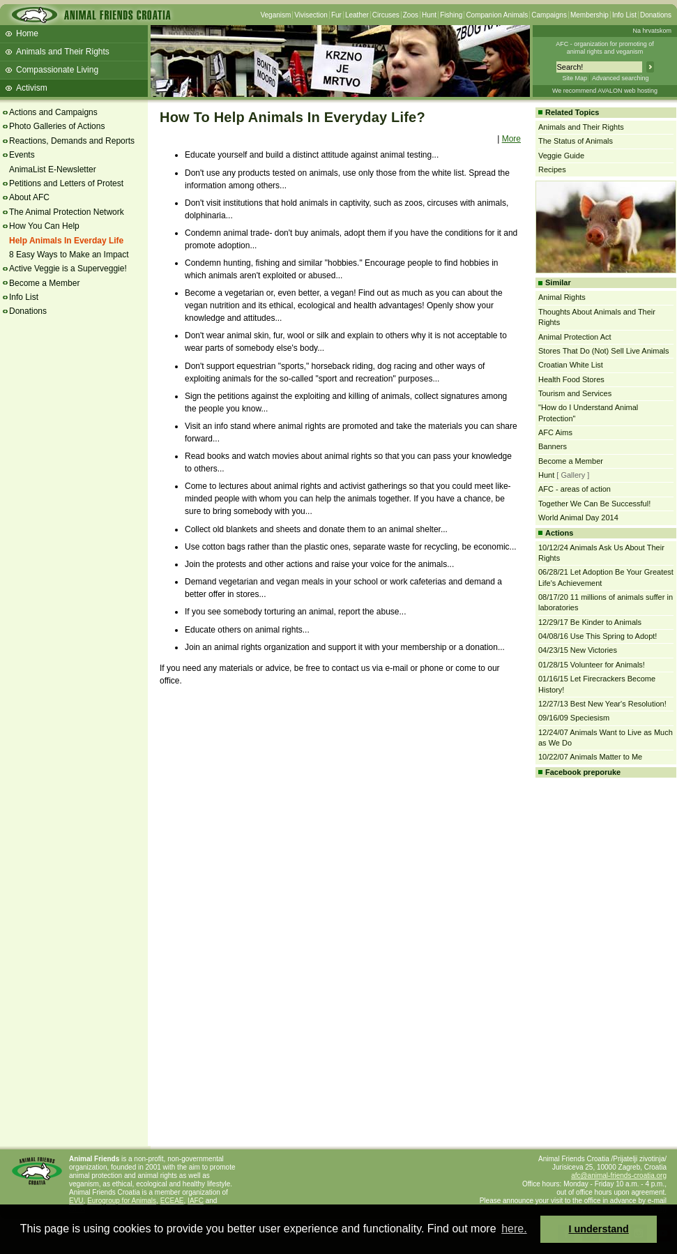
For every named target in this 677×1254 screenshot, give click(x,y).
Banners (552, 446)
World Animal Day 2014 (578, 517)
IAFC (196, 1200)
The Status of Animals (575, 141)
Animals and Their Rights (62, 51)
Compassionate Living (57, 70)
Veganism (275, 15)
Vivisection (311, 15)
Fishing (451, 15)
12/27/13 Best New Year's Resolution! (602, 704)
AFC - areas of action (574, 489)
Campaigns (549, 15)
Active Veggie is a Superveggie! (68, 268)
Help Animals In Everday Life (66, 240)
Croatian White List (570, 365)
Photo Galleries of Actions (57, 126)
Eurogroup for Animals (121, 1200)
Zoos (410, 15)
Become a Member (44, 283)
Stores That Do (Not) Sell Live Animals (603, 351)
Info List (624, 15)
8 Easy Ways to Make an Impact (69, 254)
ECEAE (172, 1200)
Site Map (574, 78)
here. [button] (513, 1228)
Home (27, 33)
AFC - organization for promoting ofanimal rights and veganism (605, 47)
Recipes (552, 169)
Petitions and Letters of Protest (66, 183)
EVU (76, 1200)
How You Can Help (44, 226)
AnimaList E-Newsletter (52, 169)
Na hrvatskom (651, 30)
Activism (31, 88)
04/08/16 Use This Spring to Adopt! (597, 636)
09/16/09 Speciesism (573, 717)
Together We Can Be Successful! (594, 503)
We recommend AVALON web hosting (604, 90)
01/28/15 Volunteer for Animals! (591, 664)
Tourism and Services (574, 393)
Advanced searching (620, 78)
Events (22, 155)
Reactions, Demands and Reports (72, 141)
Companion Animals (497, 15)
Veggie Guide (561, 155)
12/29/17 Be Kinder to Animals (589, 622)
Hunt (429, 15)
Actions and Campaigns (53, 112)
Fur (336, 15)
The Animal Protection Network (66, 212)
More (511, 139)
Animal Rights (562, 297)
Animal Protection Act (574, 337)
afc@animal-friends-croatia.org (619, 1175)
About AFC (29, 197)
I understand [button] (599, 1228)
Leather (357, 15)
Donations (655, 15)
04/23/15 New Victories (577, 650)
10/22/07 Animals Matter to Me (590, 757)
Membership (589, 15)
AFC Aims (555, 432)
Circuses (386, 15)
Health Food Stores (571, 379)
